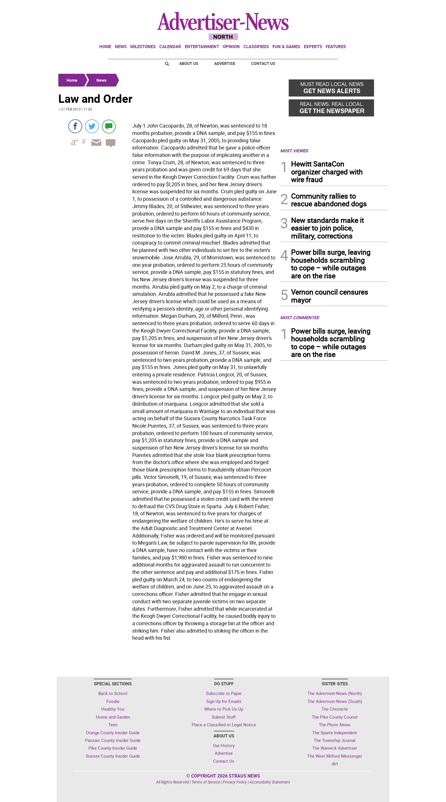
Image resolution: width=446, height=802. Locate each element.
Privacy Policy (235, 782)
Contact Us (263, 63)
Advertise (224, 63)
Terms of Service (205, 782)
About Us (188, 63)
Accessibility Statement (269, 782)
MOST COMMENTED (299, 317)
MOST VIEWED (294, 150)
